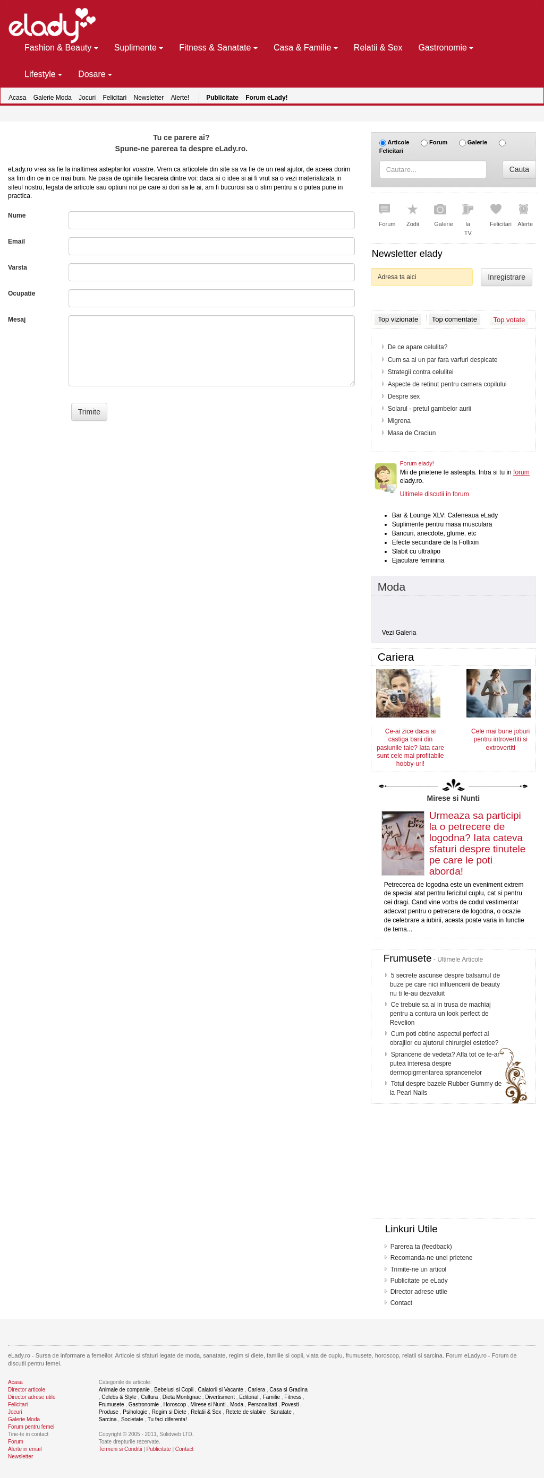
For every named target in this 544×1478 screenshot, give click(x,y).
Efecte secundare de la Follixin (435, 542)
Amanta (399, 433)
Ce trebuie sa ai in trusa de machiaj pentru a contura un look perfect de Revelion (440, 1013)
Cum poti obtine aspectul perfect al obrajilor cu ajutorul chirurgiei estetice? (444, 1038)
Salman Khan (407, 408)
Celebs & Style (119, 1397)
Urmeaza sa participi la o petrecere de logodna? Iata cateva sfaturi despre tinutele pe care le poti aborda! (477, 843)
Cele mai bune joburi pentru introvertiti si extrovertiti (500, 739)
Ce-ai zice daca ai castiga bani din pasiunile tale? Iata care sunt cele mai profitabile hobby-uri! (410, 748)
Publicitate (159, 1449)
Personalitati (262, 1404)
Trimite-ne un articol (418, 1269)
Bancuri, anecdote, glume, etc (434, 533)
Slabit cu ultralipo (416, 551)
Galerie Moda (52, 97)
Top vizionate (398, 319)
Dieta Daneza (407, 372)
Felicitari (114, 97)
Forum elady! (417, 463)
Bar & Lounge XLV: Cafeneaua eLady (445, 515)
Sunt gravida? (407, 347)
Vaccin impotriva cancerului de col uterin (445, 396)
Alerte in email (24, 1449)
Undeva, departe (411, 421)
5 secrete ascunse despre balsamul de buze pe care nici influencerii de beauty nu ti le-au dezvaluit (445, 984)
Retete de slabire (246, 1412)
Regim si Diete (169, 1412)
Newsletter (148, 97)
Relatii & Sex (206, 1412)
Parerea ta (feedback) (421, 1246)
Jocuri (87, 97)
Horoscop (174, 1404)
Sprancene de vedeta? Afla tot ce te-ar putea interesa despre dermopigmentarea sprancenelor (445, 1063)
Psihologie (135, 1412)
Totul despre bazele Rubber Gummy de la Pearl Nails (446, 1088)
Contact (401, 1303)
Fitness (292, 1397)
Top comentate (454, 320)
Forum (438, 142)
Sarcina (108, 1419)
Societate (132, 1419)
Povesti (290, 1404)
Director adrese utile (418, 1291)
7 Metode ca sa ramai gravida (430, 360)
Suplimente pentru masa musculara (442, 524)
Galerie (477, 142)
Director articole (26, 1390)
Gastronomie (144, 1404)
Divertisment (220, 1397)
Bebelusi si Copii (173, 1390)
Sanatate (281, 1412)
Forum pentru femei (31, 1427)
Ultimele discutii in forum (434, 494)
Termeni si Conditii (120, 1449)
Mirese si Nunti (453, 798)
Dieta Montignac (182, 1397)
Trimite (89, 412)
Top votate (509, 319)
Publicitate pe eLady (419, 1280)
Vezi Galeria (399, 632)
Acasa (17, 97)
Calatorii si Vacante (220, 1390)
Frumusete (408, 958)
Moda (392, 587)
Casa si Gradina (288, 1390)
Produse (108, 1412)
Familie (271, 1397)
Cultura (149, 1397)
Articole (398, 142)
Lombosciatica (408, 384)
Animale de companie (124, 1390)
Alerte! (180, 97)
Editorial (248, 1397)
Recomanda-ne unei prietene (431, 1257)
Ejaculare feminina (418, 560)
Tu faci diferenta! (167, 1419)
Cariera (256, 1390)
